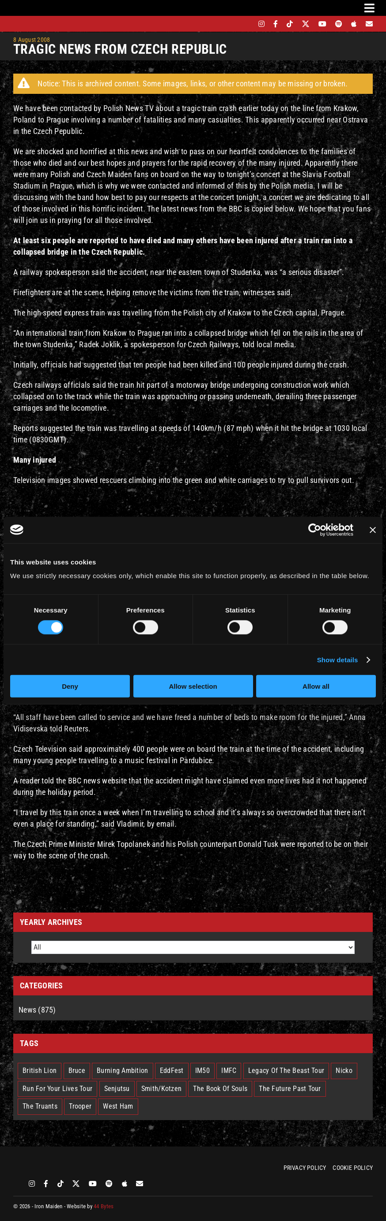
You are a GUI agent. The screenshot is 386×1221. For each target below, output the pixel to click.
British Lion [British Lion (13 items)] (40, 1070)
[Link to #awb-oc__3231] (369, 8)
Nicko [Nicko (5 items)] (344, 1070)
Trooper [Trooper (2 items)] (80, 1106)
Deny (70, 686)
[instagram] (261, 23)
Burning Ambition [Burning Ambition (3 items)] (122, 1070)
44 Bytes (104, 1206)
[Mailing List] (369, 23)
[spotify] (338, 23)
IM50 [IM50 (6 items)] (202, 1070)
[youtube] (322, 23)
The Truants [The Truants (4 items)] (40, 1106)
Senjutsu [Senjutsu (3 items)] (117, 1088)
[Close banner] (373, 530)
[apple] (353, 23)
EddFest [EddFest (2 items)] (172, 1070)
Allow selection (193, 686)
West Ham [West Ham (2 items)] (118, 1106)
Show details (337, 659)
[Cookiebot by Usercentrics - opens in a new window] (314, 529)
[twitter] (306, 23)
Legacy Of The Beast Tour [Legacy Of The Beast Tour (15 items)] (286, 1070)
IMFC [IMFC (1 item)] (228, 1070)
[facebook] (275, 23)
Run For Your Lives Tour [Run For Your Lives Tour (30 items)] (57, 1088)
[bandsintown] (246, 23)
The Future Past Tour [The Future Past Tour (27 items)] (290, 1088)
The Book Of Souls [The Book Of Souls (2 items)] (220, 1088)
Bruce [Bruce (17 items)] (76, 1070)
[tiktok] (290, 23)
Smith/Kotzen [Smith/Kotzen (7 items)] (161, 1088)
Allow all (316, 686)
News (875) (37, 1009)
